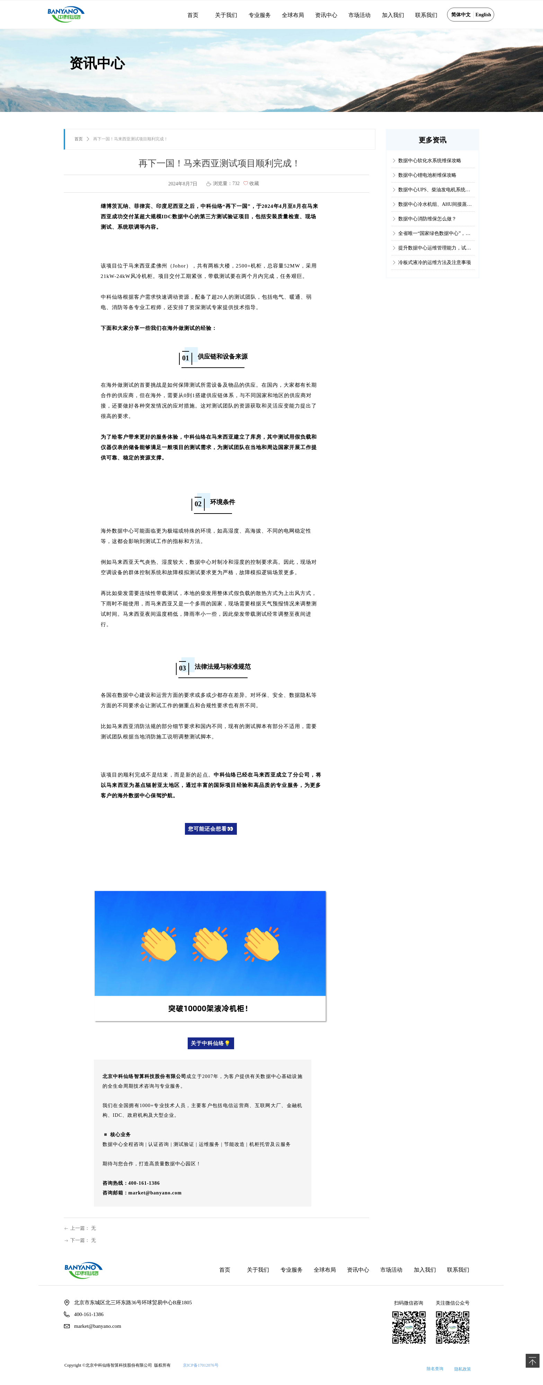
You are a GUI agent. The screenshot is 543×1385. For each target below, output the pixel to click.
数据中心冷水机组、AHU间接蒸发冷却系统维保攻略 (436, 209)
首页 (78, 139)
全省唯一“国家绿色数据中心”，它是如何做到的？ (436, 238)
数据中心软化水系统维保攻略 (429, 165)
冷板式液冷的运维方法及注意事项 (434, 267)
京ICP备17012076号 (201, 1365)
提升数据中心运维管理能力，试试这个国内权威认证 (436, 253)
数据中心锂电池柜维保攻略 (427, 180)
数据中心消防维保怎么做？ (427, 224)
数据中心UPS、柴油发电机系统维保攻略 (436, 195)
